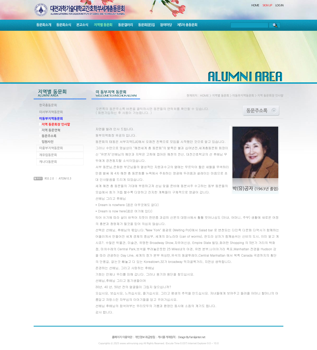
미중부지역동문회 (51, 148)
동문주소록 (49, 136)
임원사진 (47, 141)
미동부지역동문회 (51, 118)
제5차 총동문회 (187, 25)
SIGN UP (267, 5)
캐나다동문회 (48, 161)
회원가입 (104, 112)
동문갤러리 (125, 25)
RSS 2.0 (49, 178)
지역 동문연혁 (51, 130)
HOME (255, 5)
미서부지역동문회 (51, 112)
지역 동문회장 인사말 (56, 124)
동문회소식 (63, 25)
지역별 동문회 (103, 25)
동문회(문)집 (146, 25)
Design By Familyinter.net (191, 337)
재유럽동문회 (48, 155)
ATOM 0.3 (65, 178)
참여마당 (166, 25)
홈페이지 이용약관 (122, 337)
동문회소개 (43, 25)
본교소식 (82, 25)
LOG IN (279, 5)
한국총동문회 (48, 105)
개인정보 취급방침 (145, 337)
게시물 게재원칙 (166, 337)
